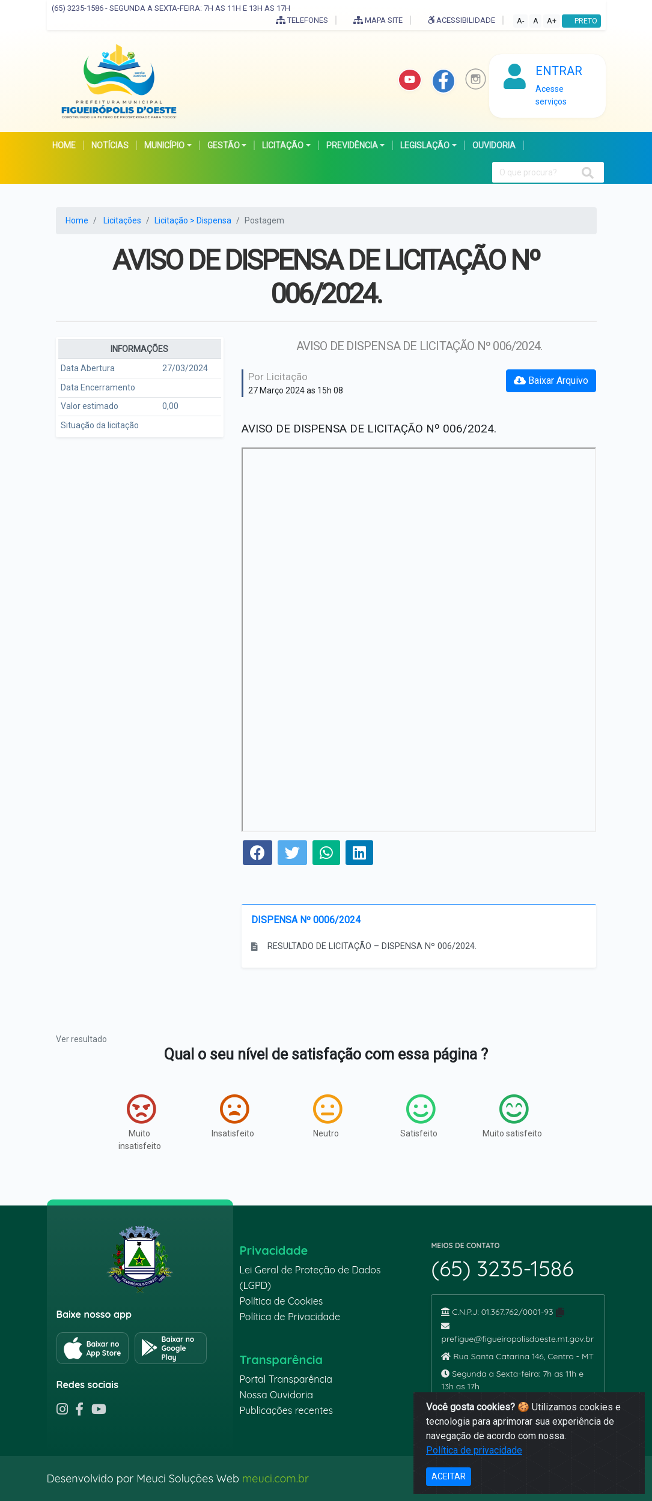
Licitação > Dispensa (192, 220)
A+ (551, 20)
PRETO (581, 20)
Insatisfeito (233, 1116)
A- (520, 20)
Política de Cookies (281, 1301)
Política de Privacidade (289, 1317)
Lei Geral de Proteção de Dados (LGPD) (309, 1277)
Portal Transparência (285, 1379)
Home (77, 220)
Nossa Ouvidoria (275, 1395)
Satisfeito (418, 1116)
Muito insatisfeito (139, 1122)
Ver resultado (81, 1039)
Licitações (122, 220)
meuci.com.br (275, 1478)
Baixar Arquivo (551, 380)
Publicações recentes (286, 1410)
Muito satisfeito (512, 1116)
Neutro (327, 1116)
